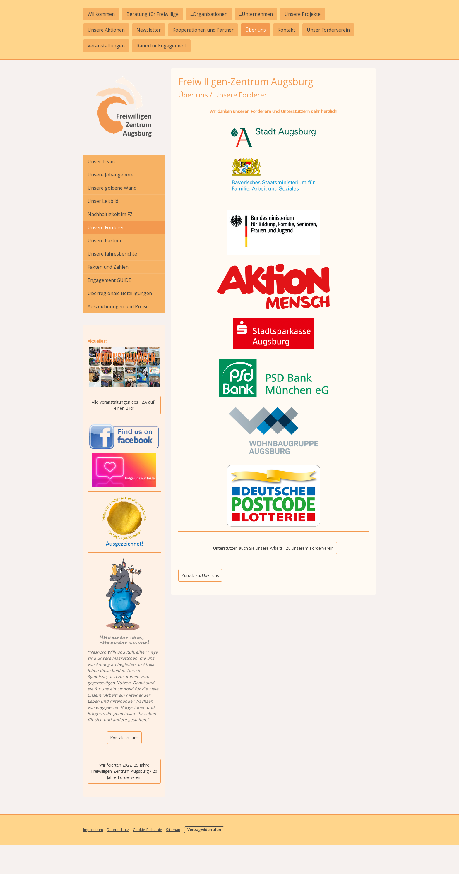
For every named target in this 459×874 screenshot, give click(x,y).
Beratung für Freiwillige (152, 14)
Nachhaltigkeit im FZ (110, 214)
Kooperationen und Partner (203, 30)
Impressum (93, 829)
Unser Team (101, 161)
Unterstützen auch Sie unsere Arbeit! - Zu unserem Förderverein (273, 548)
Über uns (255, 30)
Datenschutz (118, 829)
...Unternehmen (256, 14)
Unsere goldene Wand (112, 188)
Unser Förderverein (328, 30)
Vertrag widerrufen (204, 829)
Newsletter (148, 30)
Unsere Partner (105, 240)
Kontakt (286, 30)
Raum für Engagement (161, 45)
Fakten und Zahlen (108, 267)
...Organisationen (208, 14)
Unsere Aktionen (106, 30)
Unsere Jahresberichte (112, 254)
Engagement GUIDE (109, 280)
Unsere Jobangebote (110, 175)
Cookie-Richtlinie (147, 829)
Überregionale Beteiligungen (120, 293)
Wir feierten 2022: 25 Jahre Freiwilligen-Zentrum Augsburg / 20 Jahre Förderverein (124, 771)
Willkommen (101, 14)
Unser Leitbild (103, 201)
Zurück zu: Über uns (200, 575)
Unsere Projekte (303, 14)
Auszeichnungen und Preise (118, 306)
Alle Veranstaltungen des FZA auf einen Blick (124, 405)
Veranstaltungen (106, 45)
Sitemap (173, 829)
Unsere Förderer (106, 227)
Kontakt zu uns (124, 738)
